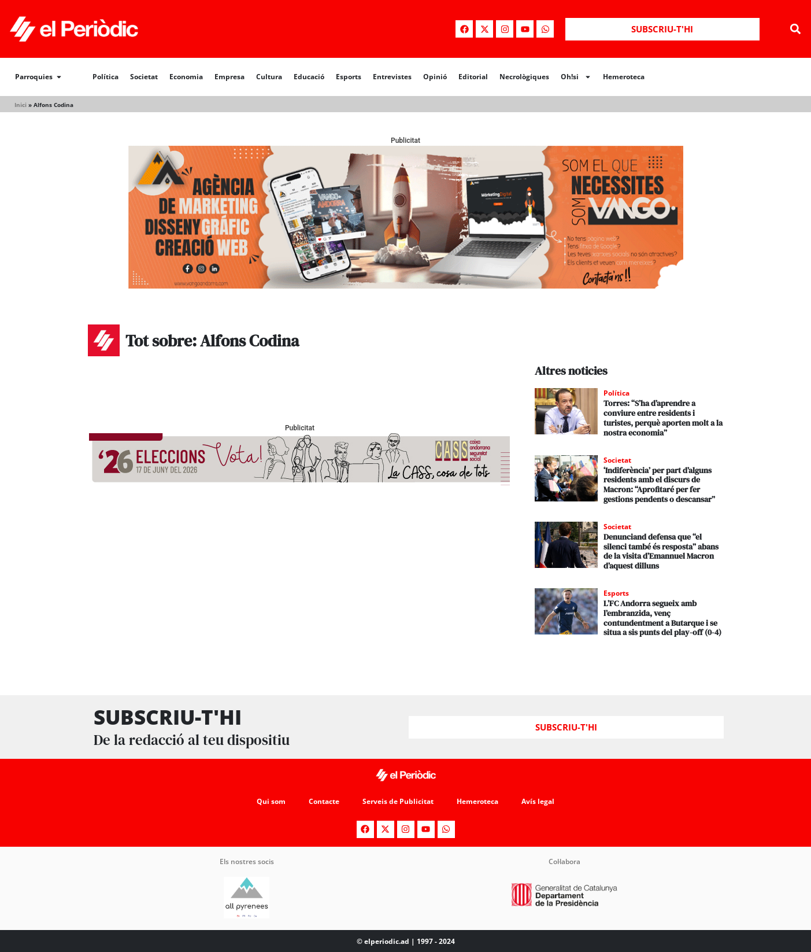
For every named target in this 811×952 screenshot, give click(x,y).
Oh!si (576, 77)
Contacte (324, 801)
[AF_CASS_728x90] (299, 482)
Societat (144, 77)
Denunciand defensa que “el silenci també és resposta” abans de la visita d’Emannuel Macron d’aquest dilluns (661, 551)
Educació (309, 77)
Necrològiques (524, 77)
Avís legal (537, 801)
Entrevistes (392, 77)
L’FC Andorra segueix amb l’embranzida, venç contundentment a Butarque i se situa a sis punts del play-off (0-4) (662, 617)
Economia (186, 77)
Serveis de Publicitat (398, 801)
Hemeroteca (624, 77)
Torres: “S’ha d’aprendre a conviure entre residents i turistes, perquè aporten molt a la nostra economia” (663, 417)
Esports (348, 77)
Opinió (435, 77)
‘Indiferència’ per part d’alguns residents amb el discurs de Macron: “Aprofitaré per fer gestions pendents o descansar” (659, 484)
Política (105, 77)
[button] (795, 29)
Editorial (473, 77)
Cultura (269, 77)
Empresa (229, 77)
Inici (20, 105)
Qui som (271, 801)
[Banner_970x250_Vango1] (405, 285)
